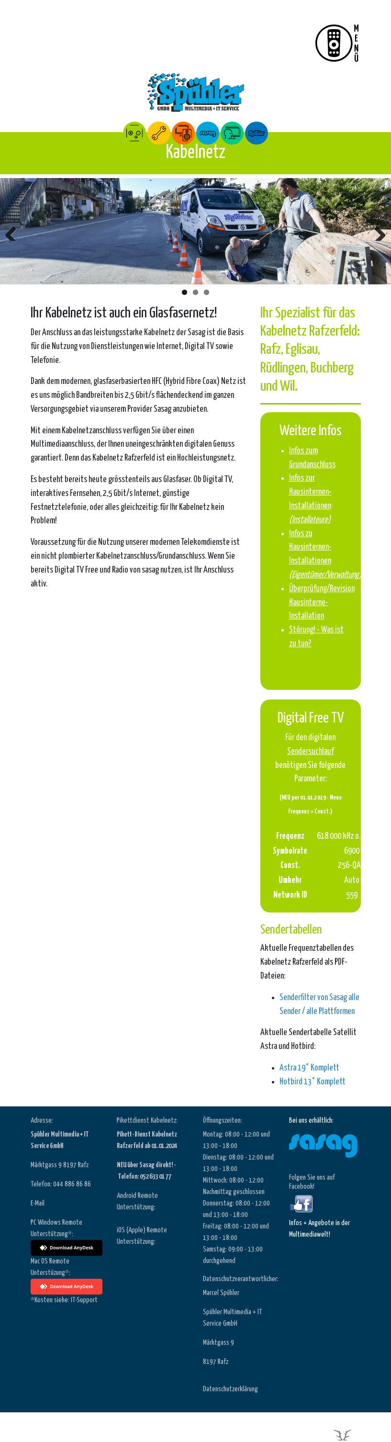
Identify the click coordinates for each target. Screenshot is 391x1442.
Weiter (376, 231)
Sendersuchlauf (310, 751)
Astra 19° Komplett (309, 1068)
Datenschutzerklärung (230, 1389)
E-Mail (38, 1203)
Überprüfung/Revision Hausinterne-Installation (322, 603)
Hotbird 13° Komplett (312, 1082)
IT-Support (84, 1300)
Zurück (14, 231)
